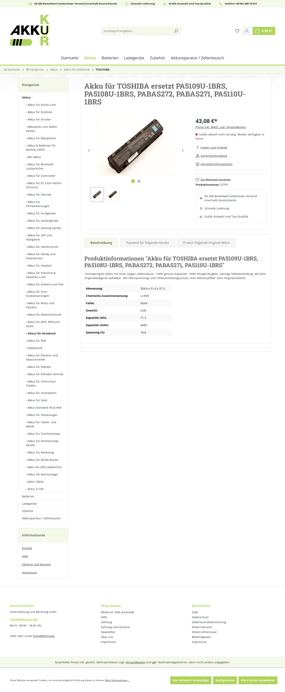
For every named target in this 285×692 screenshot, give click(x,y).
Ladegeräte (29, 504)
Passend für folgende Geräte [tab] (147, 242)
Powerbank (35, 348)
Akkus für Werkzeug (41, 452)
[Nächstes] (182, 150)
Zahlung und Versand (36, 564)
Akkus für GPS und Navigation (39, 237)
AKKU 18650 (36, 482)
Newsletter (108, 632)
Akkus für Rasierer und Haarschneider (42, 357)
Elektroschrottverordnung (209, 622)
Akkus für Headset (40, 265)
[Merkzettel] (237, 31)
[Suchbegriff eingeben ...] (137, 31)
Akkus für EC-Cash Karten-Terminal (44, 185)
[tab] (101, 242)
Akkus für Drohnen (40, 112)
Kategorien (35, 69)
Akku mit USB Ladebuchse (45, 467)
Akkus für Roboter (39, 367)
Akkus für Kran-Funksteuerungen (37, 294)
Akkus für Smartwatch (42, 393)
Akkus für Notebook (42, 333)
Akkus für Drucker (39, 119)
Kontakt (27, 548)
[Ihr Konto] (247, 31)
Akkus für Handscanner (43, 247)
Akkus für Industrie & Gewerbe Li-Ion (41, 275)
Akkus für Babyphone (42, 138)
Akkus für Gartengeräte (43, 220)
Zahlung (106, 622)
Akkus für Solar (38, 400)
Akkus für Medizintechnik (44, 314)
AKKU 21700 (36, 489)
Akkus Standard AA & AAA (45, 407)
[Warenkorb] (264, 31)
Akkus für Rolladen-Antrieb (45, 374)
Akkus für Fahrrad (39, 194)
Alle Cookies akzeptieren (258, 680)
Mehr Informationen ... (117, 680)
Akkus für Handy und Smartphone (40, 256)
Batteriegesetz (201, 637)
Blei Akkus (34, 157)
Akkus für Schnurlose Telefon (41, 383)
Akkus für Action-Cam (42, 105)
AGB (195, 612)
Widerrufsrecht (202, 627)
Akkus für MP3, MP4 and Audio (43, 324)
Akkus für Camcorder (41, 176)
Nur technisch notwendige (191, 680)
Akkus (26, 97)
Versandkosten (135, 662)
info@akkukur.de (23, 619)
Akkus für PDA (37, 341)
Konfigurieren (225, 680)
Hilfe (25, 556)
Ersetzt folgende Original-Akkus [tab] (206, 242)
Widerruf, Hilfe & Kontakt (117, 612)
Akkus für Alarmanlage (43, 474)
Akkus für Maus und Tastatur (40, 305)
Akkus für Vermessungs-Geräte (43, 443)
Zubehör (27, 511)
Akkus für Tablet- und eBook (41, 424)
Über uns (107, 637)
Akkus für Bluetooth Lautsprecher (40, 166)
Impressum (29, 572)
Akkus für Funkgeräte (42, 213)
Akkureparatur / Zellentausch (41, 518)
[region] (136, 159)
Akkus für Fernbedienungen (38, 204)
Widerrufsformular (204, 632)
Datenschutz (200, 617)
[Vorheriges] (89, 150)
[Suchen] (175, 31)
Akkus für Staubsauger (43, 415)
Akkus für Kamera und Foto (46, 284)
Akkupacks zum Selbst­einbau (42, 129)
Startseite (12, 69)
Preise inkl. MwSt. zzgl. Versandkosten (221, 127)
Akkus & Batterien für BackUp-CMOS (41, 147)
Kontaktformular (44, 636)
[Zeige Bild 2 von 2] (139, 181)
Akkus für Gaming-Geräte (44, 228)
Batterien (28, 496)
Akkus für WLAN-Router (43, 460)
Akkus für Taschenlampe (44, 433)
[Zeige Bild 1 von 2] (133, 181)
